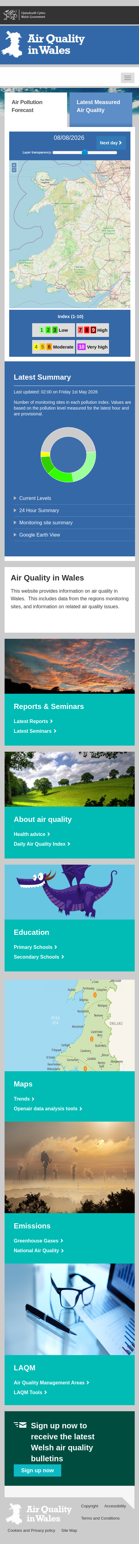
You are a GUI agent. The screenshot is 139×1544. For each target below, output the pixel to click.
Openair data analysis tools (45, 1108)
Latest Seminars (33, 731)
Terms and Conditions (100, 1518)
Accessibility (115, 1506)
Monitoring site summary (46, 522)
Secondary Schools (36, 957)
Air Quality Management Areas (49, 1382)
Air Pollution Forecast (27, 106)
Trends (22, 1098)
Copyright (89, 1506)
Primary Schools (33, 947)
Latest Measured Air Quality (98, 106)
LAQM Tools (28, 1392)
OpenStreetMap (108, 307)
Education (31, 932)
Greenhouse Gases (36, 1240)
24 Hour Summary (39, 510)
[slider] (85, 153)
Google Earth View (39, 534)
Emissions (32, 1226)
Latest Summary (42, 377)
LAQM (25, 1368)
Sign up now (37, 1470)
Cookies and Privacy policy (31, 1530)
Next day (111, 142)
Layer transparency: (37, 152)
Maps (23, 1084)
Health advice (29, 834)
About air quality (43, 819)
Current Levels (35, 498)
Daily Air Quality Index (40, 844)
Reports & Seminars (49, 706)
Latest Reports (31, 721)
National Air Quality (36, 1250)
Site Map (69, 1530)
